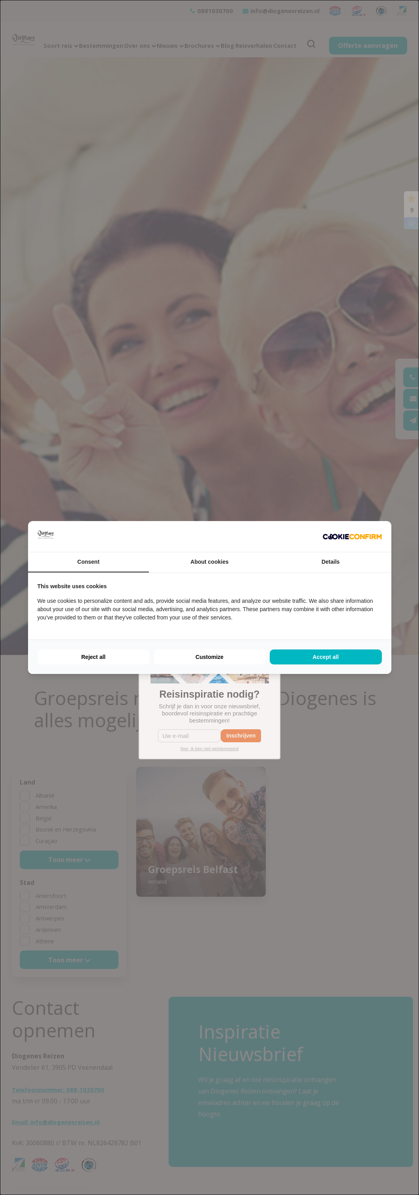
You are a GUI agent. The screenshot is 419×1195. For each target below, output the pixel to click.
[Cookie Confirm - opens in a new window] (352, 536)
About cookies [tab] (209, 562)
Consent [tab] (88, 562)
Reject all (93, 657)
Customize (209, 657)
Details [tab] (330, 562)
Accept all (325, 657)
